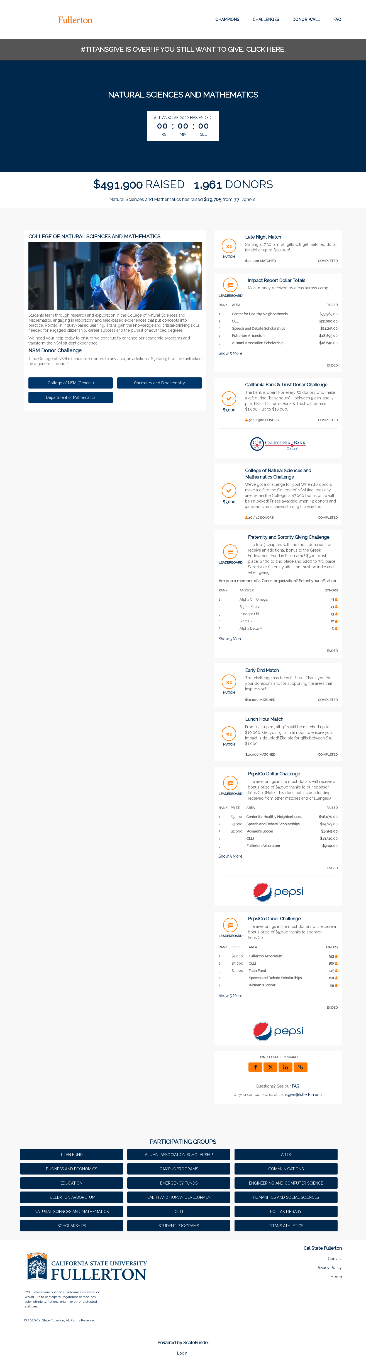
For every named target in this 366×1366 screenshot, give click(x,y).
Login (182, 1353)
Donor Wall (306, 19)
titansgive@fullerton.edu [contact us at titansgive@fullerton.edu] (300, 1094)
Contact (335, 1258)
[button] (301, 1067)
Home (336, 1276)
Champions (227, 19)
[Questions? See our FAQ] (295, 1086)
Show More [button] (230, 353)
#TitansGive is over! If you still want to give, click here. (183, 49)
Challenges (266, 19)
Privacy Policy (329, 1267)
